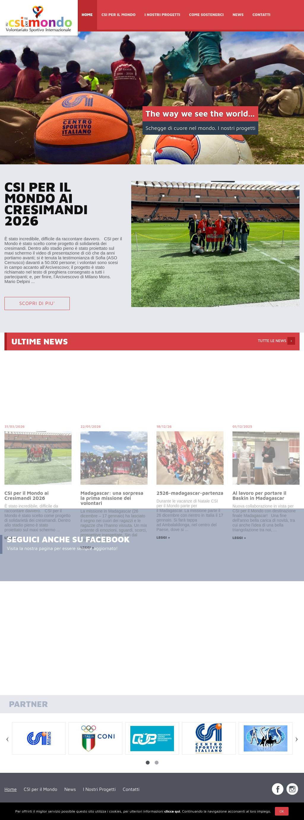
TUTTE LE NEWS (276, 341)
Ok (282, 811)
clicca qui (172, 811)
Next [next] (297, 739)
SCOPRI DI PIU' (37, 303)
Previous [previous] (7, 739)
